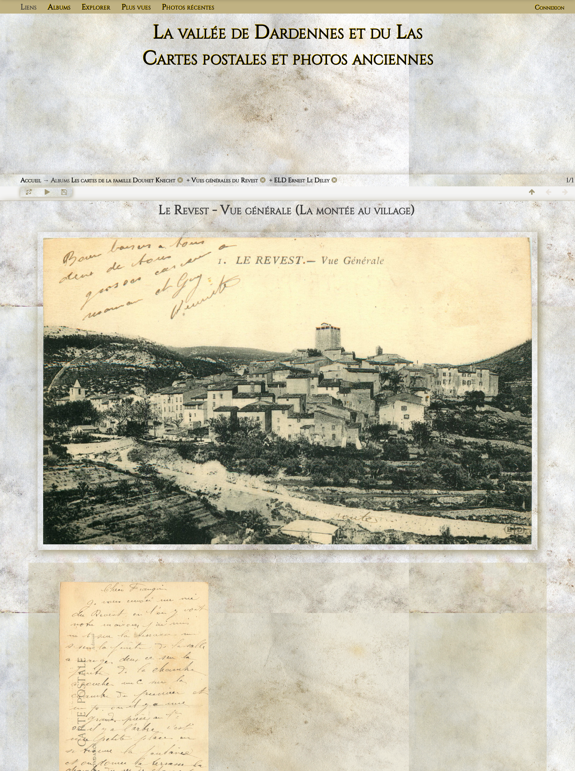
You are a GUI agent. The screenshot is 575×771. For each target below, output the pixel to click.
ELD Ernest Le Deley (301, 180)
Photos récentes (188, 7)
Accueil (30, 180)
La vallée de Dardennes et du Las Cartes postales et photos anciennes (287, 46)
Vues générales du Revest (224, 180)
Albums (59, 7)
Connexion (549, 7)
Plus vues (136, 7)
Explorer (95, 7)
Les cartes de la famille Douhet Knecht (123, 180)
